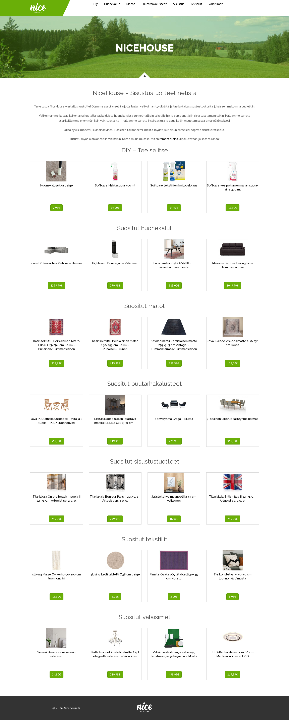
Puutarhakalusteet (154, 4)
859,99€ (174, 363)
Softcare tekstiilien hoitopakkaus (173, 185)
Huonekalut (112, 4)
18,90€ (174, 519)
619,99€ (115, 363)
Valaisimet (216, 4)
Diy (95, 4)
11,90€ (232, 208)
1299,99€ (56, 285)
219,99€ (115, 674)
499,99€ (174, 674)
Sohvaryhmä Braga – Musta (174, 419)
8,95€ (232, 596)
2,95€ (56, 208)
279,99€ (115, 285)
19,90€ (115, 208)
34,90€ (174, 208)
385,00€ (174, 285)
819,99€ (115, 441)
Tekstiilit (196, 4)
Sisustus (178, 4)
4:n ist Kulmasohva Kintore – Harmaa (56, 263)
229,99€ (174, 441)
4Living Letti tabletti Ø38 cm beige (115, 574)
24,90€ (56, 674)
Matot (130, 4)
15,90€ (56, 596)
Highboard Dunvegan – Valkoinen (115, 263)
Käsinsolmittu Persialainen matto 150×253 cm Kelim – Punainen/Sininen (115, 345)
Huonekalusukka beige (56, 185)
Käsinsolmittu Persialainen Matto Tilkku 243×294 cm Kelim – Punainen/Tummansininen (56, 345)
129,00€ (232, 363)
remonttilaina (169, 139)
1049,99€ (232, 285)
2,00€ (173, 596)
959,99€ (232, 441)
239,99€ (56, 519)
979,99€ (56, 363)
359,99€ (56, 441)
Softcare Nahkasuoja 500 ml (115, 185)
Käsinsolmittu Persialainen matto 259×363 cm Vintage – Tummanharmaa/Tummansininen (174, 345)
